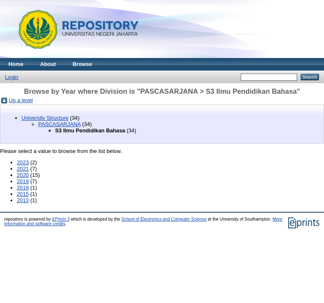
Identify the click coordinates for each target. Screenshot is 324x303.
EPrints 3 (61, 219)
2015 (23, 194)
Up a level (21, 100)
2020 (23, 175)
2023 (23, 162)
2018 (23, 187)
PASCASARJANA (59, 124)
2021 (23, 169)
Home (16, 64)
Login (11, 77)
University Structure (45, 118)
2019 (23, 181)
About (48, 64)
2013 (23, 200)
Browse (82, 64)
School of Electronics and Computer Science (164, 219)
